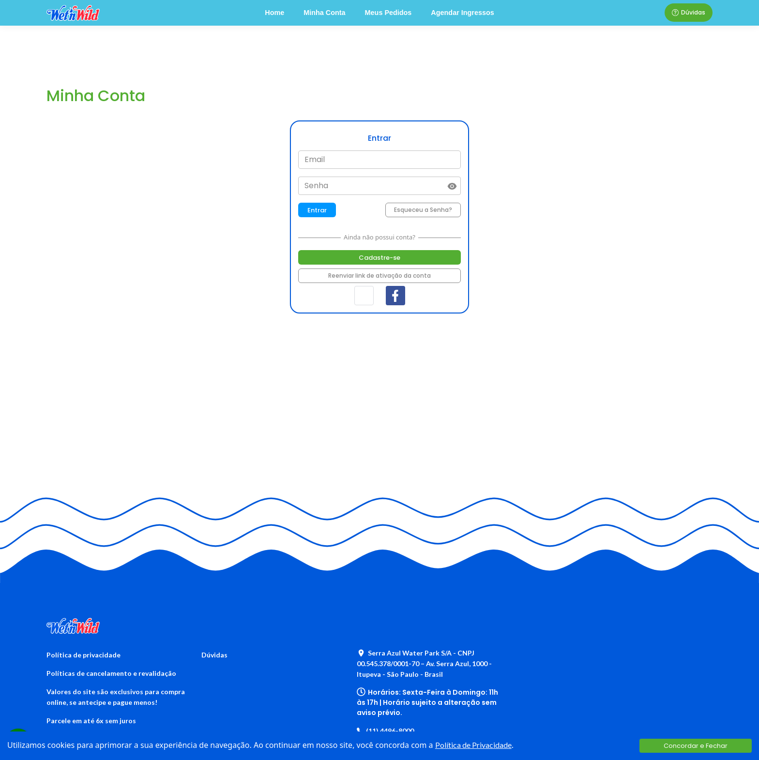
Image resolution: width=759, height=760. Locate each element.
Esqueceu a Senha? (423, 210)
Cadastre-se (379, 257)
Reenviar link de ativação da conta (379, 275)
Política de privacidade (83, 655)
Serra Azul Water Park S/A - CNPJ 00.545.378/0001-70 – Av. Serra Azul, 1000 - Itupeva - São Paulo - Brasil (424, 663)
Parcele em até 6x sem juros (91, 720)
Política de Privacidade (473, 744)
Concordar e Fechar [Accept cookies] (696, 745)
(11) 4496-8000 (385, 731)
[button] (364, 295)
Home (274, 12)
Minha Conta (324, 12)
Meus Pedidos (388, 12)
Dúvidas (688, 12)
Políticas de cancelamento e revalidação (111, 673)
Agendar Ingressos (462, 12)
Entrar (317, 210)
